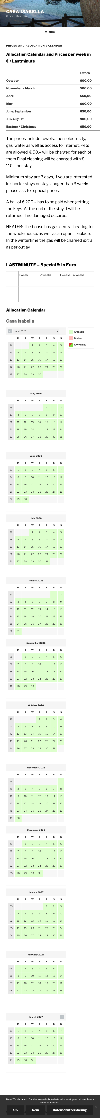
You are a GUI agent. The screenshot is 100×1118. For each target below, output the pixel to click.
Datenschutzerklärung (70, 1110)
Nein (35, 1110)
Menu (50, 31)
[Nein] (95, 1106)
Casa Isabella (25, 11)
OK (15, 1110)
